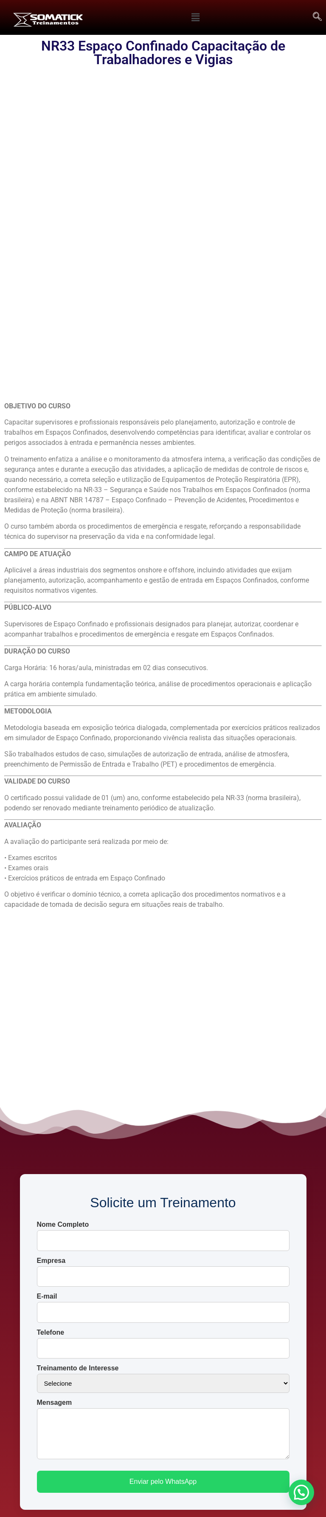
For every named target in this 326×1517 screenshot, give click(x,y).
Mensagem (54, 1156)
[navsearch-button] (317, 17)
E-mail (47, 1050)
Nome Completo (63, 978)
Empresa (51, 1014)
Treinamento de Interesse (78, 1122)
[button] (195, 17)
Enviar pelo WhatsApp (163, 1235)
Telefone (51, 1086)
